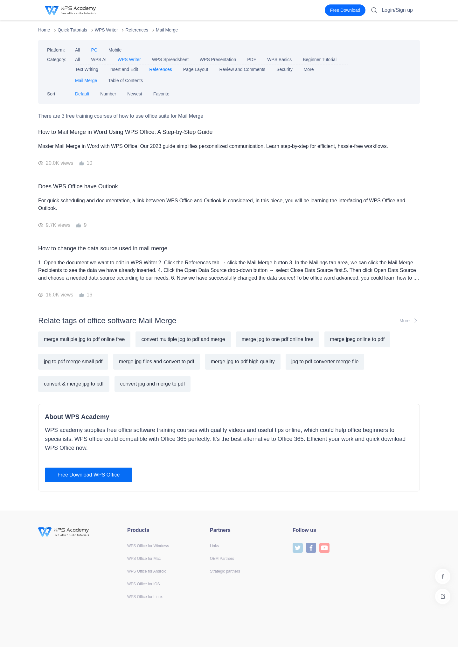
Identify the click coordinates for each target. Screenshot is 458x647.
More (309, 69)
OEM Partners (222, 558)
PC (94, 49)
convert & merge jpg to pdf (74, 383)
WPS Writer (106, 29)
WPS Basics (279, 59)
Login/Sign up (397, 10)
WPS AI (99, 59)
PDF (251, 59)
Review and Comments (242, 69)
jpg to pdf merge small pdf (73, 361)
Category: (56, 59)
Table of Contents (125, 80)
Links (214, 546)
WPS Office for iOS (143, 584)
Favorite (161, 93)
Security (284, 69)
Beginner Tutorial (320, 59)
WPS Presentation (218, 59)
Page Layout (195, 69)
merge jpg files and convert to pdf (156, 361)
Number (108, 93)
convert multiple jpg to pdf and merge (183, 339)
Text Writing (86, 69)
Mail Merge (167, 29)
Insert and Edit (123, 69)
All (77, 49)
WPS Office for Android (146, 571)
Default (82, 93)
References (136, 29)
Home (44, 29)
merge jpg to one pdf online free (278, 339)
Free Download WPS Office (89, 474)
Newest (134, 93)
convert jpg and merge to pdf (152, 383)
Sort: (52, 93)
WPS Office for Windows (148, 546)
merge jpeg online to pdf (357, 339)
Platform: (56, 49)
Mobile (114, 49)
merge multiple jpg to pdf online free (84, 339)
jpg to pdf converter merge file (325, 361)
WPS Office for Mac (144, 558)
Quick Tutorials (72, 29)
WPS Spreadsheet (170, 59)
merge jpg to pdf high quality (243, 361)
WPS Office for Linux (145, 597)
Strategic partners (225, 571)
